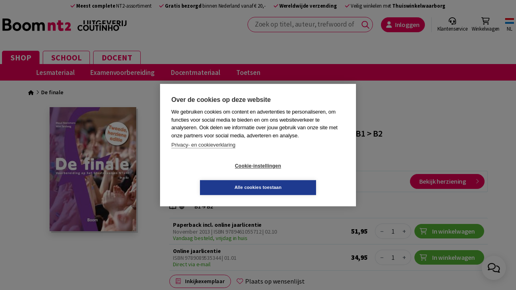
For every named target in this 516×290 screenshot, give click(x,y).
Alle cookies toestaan (306, 176)
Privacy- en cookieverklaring (203, 156)
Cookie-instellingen (210, 177)
